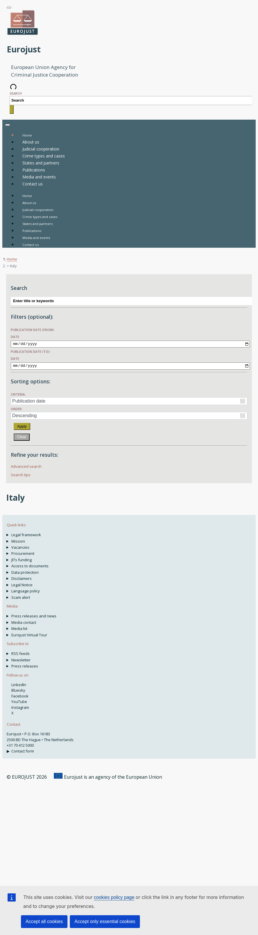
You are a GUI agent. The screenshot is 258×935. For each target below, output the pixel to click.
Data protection (25, 571)
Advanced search (26, 465)
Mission (18, 540)
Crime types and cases (39, 217)
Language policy (25, 589)
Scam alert (20, 596)
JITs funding (21, 558)
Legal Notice (22, 583)
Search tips (21, 473)
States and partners (37, 224)
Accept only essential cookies (104, 921)
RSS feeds (20, 652)
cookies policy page (114, 897)
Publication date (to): (30, 351)
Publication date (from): (33, 329)
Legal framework (26, 533)
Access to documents (30, 564)
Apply (22, 425)
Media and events (36, 237)
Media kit (19, 627)
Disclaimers (21, 577)
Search (16, 93)
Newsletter (21, 658)
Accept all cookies (44, 921)
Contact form (22, 749)
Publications (31, 231)
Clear (21, 435)
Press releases (24, 664)
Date (15, 336)
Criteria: (18, 393)
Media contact (23, 621)
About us (29, 203)
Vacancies (20, 546)
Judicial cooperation (38, 210)
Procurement (22, 552)
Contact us (30, 244)
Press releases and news (33, 614)
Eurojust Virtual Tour (29, 633)
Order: (16, 407)
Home (27, 196)
